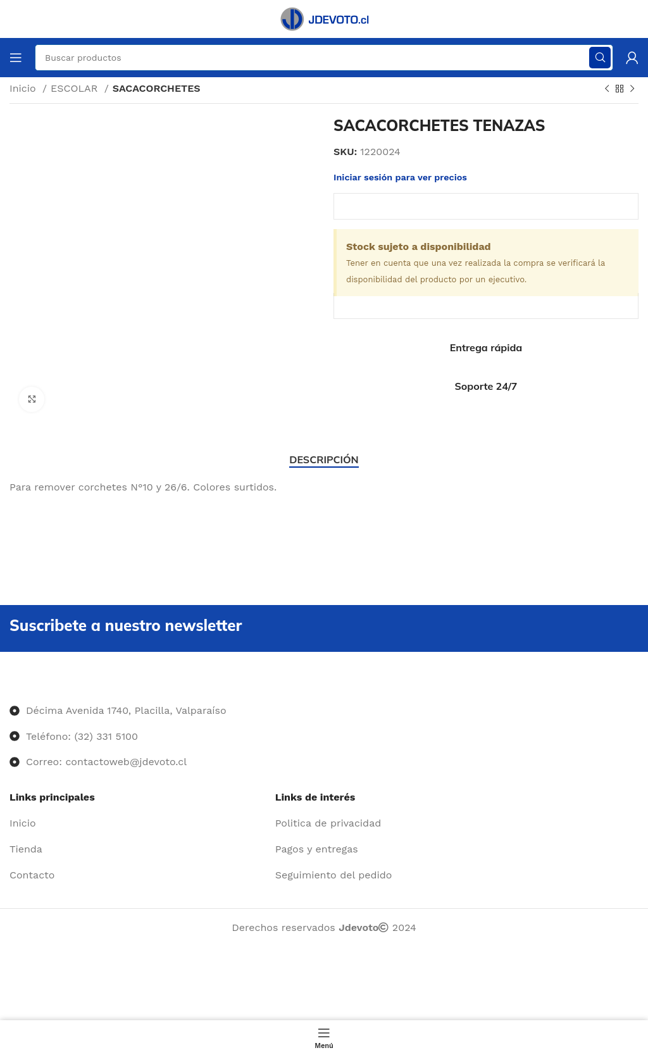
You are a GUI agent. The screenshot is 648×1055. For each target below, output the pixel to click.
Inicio (24, 88)
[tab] (323, 460)
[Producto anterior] (607, 89)
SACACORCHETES (157, 88)
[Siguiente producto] (632, 89)
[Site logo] (324, 18)
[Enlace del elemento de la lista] (137, 823)
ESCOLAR (76, 88)
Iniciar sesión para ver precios (400, 177)
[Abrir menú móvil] (15, 57)
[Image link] (9, 685)
